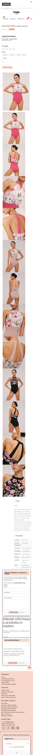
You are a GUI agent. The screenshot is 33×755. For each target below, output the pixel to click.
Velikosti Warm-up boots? (8, 710)
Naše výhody (5, 682)
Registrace (12, 19)
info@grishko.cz (9, 722)
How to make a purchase (8, 697)
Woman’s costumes (7, 716)
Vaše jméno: (7, 592)
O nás (3, 677)
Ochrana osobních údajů (8, 684)
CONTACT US (21, 19)
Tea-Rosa (5, 55)
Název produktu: (8, 583)
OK (16, 752)
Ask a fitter (4, 703)
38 (10, 49)
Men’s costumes (6, 714)
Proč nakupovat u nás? (8, 680)
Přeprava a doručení (7, 692)
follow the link (20, 747)
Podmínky (4, 694)
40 (14, 49)
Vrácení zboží (5, 690)
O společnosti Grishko (7, 679)
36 (7, 49)
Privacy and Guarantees (8, 695)
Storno (21, 612)
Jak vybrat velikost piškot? (8, 708)
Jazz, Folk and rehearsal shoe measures (13, 712)
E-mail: (5, 587)
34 (3, 49)
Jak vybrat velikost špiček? (8, 705)
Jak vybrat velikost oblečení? (9, 707)
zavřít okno (5, 637)
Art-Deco (12, 55)
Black (24, 55)
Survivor (18, 55)
